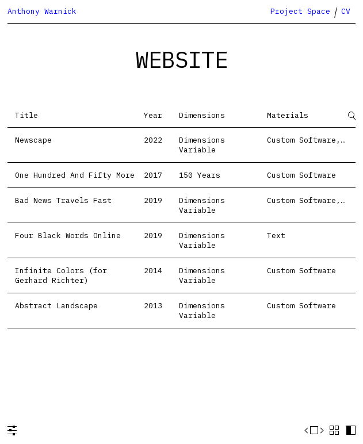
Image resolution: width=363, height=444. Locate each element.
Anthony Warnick (42, 11)
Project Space (300, 11)
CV (345, 11)
